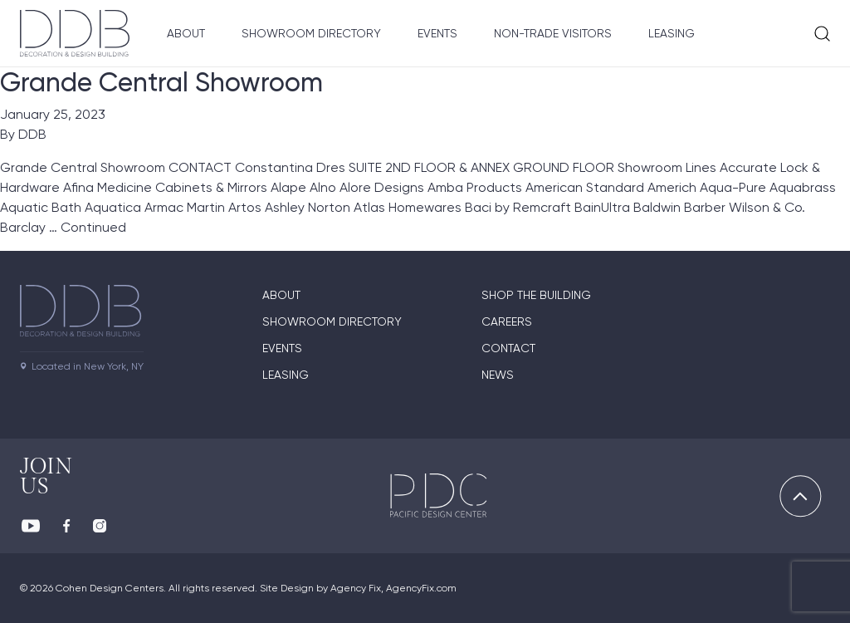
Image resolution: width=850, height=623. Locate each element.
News (497, 374)
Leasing (671, 33)
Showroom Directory (311, 33)
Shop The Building (536, 295)
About (186, 33)
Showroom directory (332, 321)
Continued (93, 227)
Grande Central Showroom (161, 82)
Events (437, 33)
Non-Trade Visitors (553, 33)
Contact (508, 348)
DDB (32, 134)
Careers (506, 321)
